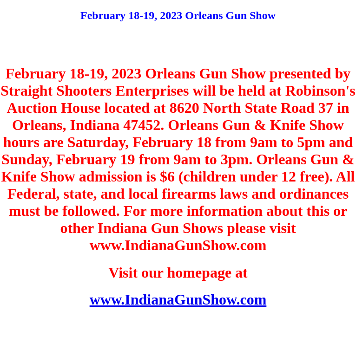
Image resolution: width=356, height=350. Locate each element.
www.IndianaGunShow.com (178, 299)
